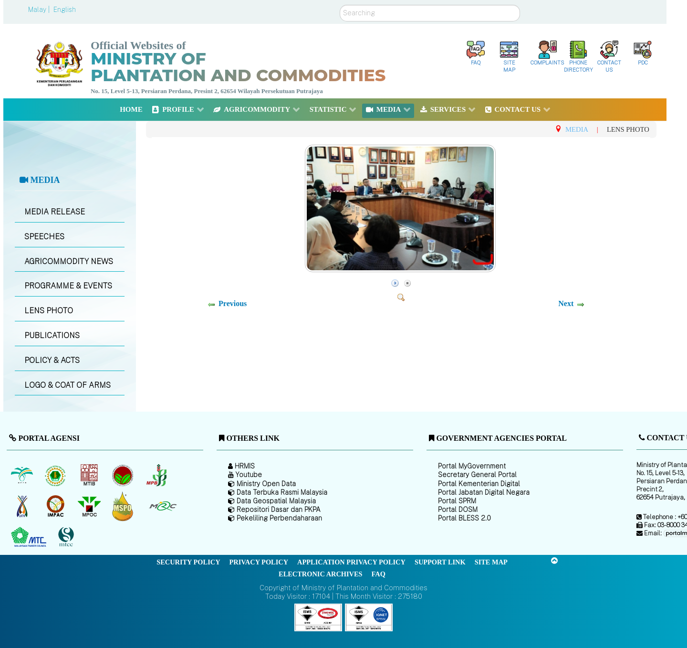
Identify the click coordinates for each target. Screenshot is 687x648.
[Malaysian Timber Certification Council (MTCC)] (67, 537)
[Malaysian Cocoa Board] (124, 475)
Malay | (40, 9)
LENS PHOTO (48, 310)
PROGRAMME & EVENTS (68, 285)
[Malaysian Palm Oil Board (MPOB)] (23, 475)
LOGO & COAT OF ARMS (67, 385)
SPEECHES (44, 236)
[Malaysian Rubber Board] (57, 475)
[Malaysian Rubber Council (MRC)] (162, 506)
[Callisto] (318, 616)
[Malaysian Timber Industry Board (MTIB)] (90, 475)
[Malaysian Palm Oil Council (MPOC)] (90, 506)
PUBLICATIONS (52, 335)
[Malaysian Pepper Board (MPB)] (157, 475)
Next (565, 303)
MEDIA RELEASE (54, 211)
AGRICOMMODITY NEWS (68, 261)
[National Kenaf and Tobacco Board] (23, 506)
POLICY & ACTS (52, 360)
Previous (233, 303)
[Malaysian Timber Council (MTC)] (30, 537)
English (64, 9)
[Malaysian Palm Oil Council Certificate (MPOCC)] (124, 506)
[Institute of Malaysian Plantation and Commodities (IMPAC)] (57, 506)
